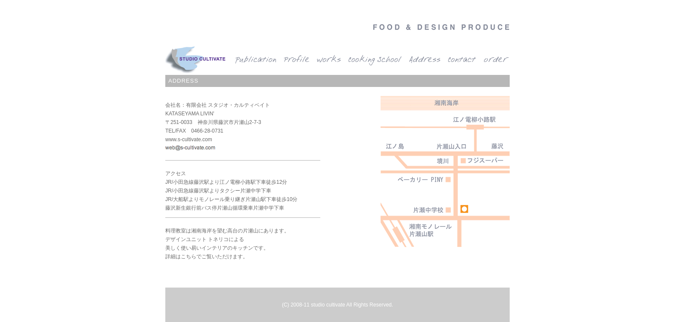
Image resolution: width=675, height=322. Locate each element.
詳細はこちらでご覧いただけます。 (206, 257)
